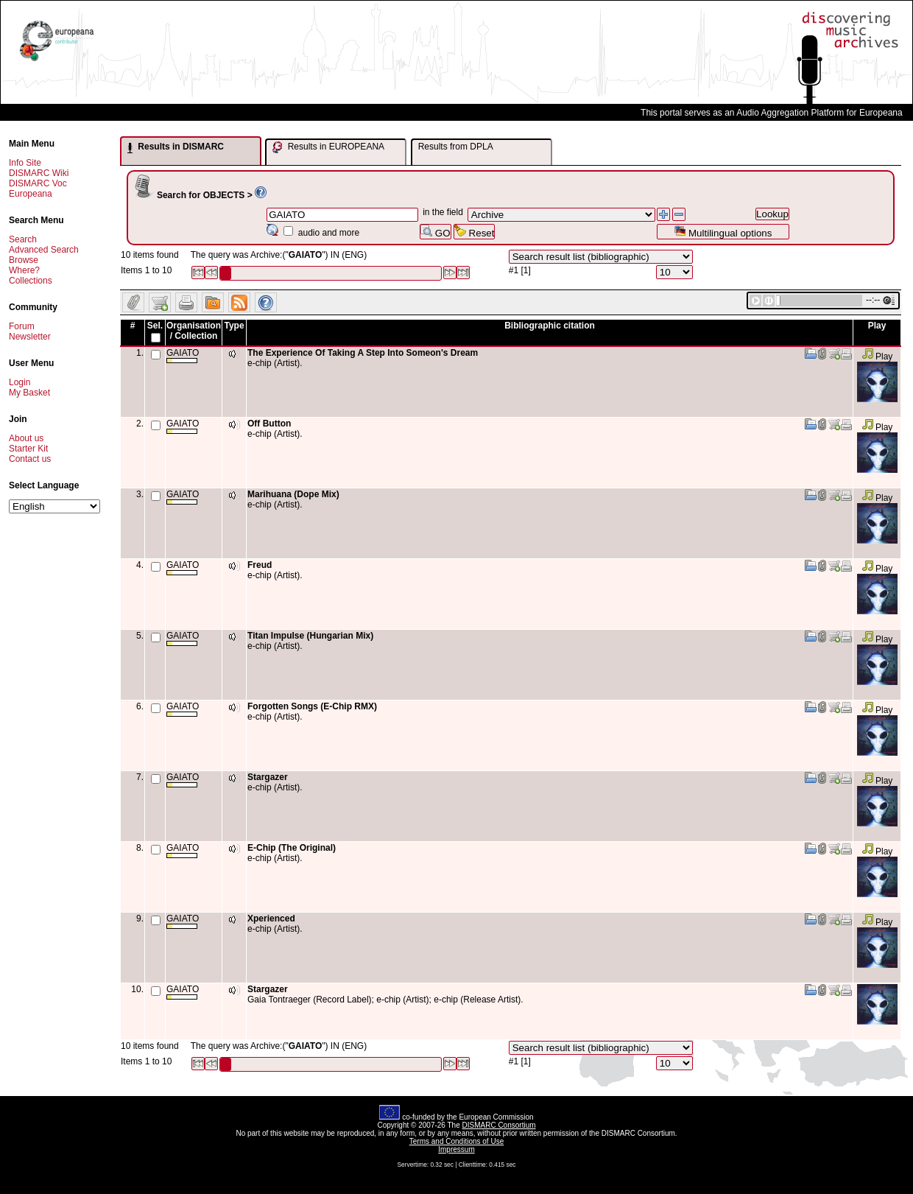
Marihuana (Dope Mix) (293, 494)
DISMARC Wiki (38, 173)
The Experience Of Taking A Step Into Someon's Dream (362, 353)
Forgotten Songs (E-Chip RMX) (312, 706)
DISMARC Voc (38, 183)
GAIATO (182, 355)
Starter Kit (28, 448)
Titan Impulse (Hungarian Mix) (310, 636)
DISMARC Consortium (499, 1125)
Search (23, 239)
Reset (474, 232)
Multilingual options (723, 232)
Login (19, 382)
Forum (22, 326)
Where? (24, 270)
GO (435, 232)
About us (26, 438)
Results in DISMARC (175, 147)
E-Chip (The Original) (291, 848)
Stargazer (267, 777)
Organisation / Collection (193, 330)
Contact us (30, 459)
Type (234, 325)
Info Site (25, 163)
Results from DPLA (455, 146)
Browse (23, 260)
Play (877, 356)
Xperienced (271, 918)
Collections (30, 280)
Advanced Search (44, 250)
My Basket (29, 392)
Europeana (30, 194)
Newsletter (30, 336)
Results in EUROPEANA (328, 147)
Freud (259, 565)
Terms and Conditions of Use (456, 1141)
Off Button (269, 423)
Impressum (456, 1149)
